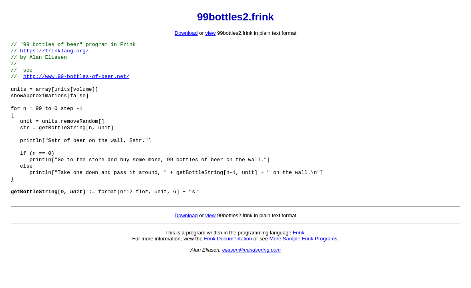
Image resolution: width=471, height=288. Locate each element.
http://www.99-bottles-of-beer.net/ (76, 80)
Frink (298, 253)
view (210, 33)
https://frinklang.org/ (54, 52)
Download (186, 33)
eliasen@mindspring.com (251, 270)
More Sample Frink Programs (304, 259)
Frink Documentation (228, 259)
